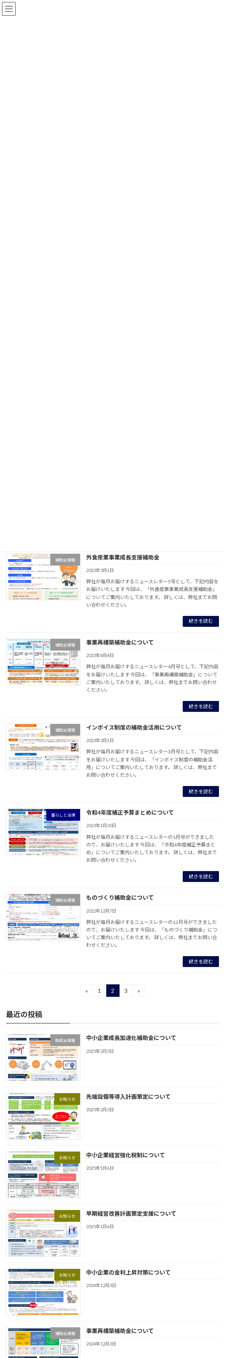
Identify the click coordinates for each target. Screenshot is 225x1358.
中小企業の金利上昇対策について (128, 1272)
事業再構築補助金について (120, 642)
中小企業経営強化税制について (125, 1155)
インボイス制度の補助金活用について (134, 727)
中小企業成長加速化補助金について (131, 1038)
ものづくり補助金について (120, 897)
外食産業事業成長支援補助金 (122, 557)
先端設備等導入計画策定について (128, 1096)
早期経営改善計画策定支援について (131, 1213)
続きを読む (201, 621)
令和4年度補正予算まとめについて (130, 812)
